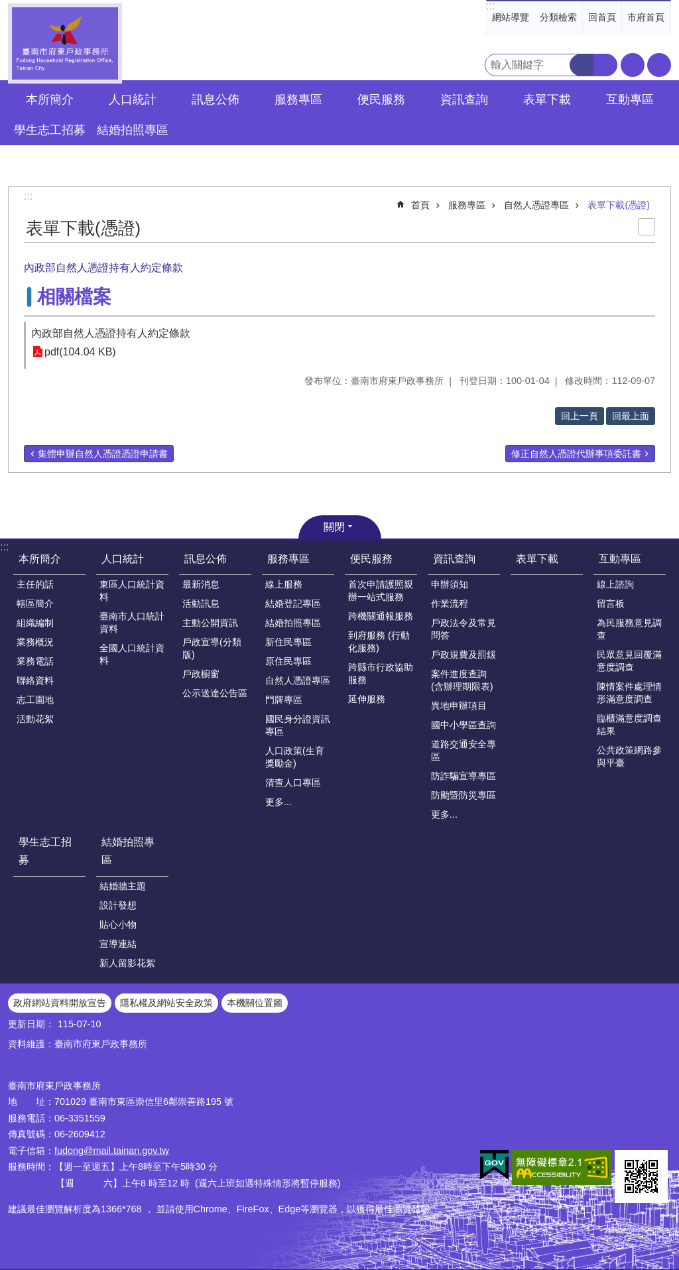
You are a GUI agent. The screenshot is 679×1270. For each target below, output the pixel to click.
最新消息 (200, 584)
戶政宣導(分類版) (211, 648)
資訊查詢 (454, 558)
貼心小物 (118, 924)
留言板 (611, 603)
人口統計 (122, 558)
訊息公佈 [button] (215, 99)
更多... (278, 801)
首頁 (420, 205)
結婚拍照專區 (293, 622)
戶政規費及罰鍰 (463, 654)
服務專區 (466, 205)
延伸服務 (366, 699)
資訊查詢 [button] (464, 99)
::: (490, 5)
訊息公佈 (205, 558)
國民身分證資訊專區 (297, 725)
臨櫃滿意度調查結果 (629, 724)
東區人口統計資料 (131, 590)
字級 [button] (633, 65)
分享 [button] (659, 65)
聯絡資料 (35, 680)
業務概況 (35, 642)
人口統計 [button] (132, 99)
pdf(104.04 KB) (80, 351)
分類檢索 (558, 17)
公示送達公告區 (214, 693)
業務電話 (35, 661)
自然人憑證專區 (536, 205)
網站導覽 (510, 17)
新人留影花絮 (127, 963)
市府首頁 (645, 17)
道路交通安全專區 (463, 750)
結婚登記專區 (293, 603)
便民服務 (371, 558)
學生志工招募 (50, 130)
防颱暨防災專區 (463, 795)
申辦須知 (449, 584)
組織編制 (35, 622)
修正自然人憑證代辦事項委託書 (576, 453)
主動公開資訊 (210, 622)
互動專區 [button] (630, 99)
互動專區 (620, 558)
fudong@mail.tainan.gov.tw (111, 1150)
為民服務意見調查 (629, 629)
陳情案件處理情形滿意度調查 (629, 692)
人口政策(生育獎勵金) (294, 757)
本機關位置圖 (254, 1002)
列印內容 (646, 226)
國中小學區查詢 (463, 725)
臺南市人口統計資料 (131, 622)
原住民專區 (288, 661)
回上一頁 (579, 416)
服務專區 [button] (298, 99)
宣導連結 (118, 943)
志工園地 (35, 699)
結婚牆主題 (122, 886)
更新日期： (31, 1024)
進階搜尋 (605, 65)
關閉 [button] (334, 527)
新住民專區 (288, 642)
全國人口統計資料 (131, 654)
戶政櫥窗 (200, 673)
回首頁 (602, 17)
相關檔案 (74, 296)
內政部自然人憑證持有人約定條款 (110, 333)
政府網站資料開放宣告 (59, 1002)
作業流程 (449, 603)
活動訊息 (200, 603)
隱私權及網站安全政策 (166, 1002)
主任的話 (35, 584)
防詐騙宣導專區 (463, 776)
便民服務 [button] (381, 99)
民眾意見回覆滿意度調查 (629, 660)
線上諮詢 (615, 584)
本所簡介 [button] (50, 99)
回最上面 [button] (630, 416)
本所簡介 (40, 558)
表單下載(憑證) (618, 205)
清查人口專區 (293, 782)
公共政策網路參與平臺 (629, 756)
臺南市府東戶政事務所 (65, 43)
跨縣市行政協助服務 (380, 673)
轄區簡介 (35, 603)
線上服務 (283, 584)
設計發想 (118, 905)
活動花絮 (35, 719)
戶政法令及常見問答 (463, 629)
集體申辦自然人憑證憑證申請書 (103, 453)
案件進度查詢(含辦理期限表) (462, 680)
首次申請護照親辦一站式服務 (380, 590)
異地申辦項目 (459, 705)
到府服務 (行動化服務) (379, 641)
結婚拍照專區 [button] (132, 130)
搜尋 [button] (581, 65)
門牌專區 (283, 699)
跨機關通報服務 (380, 616)
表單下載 (547, 99)
